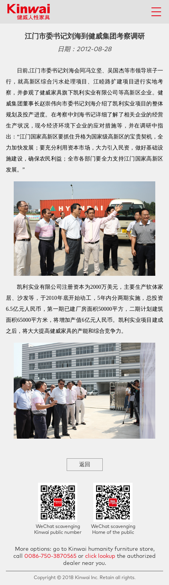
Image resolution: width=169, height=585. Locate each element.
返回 (84, 465)
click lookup (100, 556)
